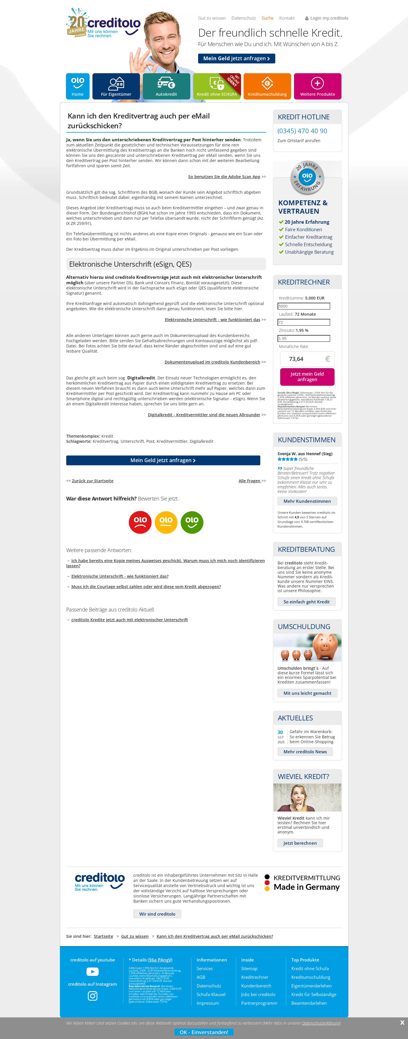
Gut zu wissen (212, 18)
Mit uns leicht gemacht (307, 693)
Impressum (208, 1003)
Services (205, 968)
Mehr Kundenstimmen (307, 501)
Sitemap (249, 968)
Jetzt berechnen (300, 843)
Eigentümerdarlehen (311, 986)
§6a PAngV (160, 960)
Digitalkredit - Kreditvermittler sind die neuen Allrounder (204, 414)
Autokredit (166, 94)
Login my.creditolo (329, 18)
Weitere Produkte (317, 94)
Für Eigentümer (116, 94)
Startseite (103, 936)
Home (78, 94)
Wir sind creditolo (157, 914)
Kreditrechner (254, 977)
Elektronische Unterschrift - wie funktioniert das (212, 319)
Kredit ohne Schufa (310, 968)
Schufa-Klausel (211, 994)
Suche (268, 18)
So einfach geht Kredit (307, 602)
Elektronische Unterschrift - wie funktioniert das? (119, 576)
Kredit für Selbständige (313, 994)
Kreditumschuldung (267, 94)
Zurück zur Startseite (92, 480)
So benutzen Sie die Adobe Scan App (224, 176)
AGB (201, 977)
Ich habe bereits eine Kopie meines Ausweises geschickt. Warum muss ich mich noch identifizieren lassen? (165, 563)
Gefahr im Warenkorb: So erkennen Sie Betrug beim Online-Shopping (312, 736)
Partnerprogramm (259, 1003)
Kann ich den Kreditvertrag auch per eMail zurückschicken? (215, 936)
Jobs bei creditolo (258, 994)
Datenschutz (243, 18)
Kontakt (287, 18)
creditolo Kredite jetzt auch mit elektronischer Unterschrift (129, 619)
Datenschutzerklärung (321, 1023)
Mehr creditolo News (305, 751)
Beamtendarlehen (309, 1003)
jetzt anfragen (236, 58)
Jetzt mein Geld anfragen (307, 377)
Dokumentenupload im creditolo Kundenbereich (212, 362)
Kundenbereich (256, 986)
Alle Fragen (250, 480)
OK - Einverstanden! (204, 1032)
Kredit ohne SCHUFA (217, 94)
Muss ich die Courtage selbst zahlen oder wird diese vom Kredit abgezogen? (146, 586)
